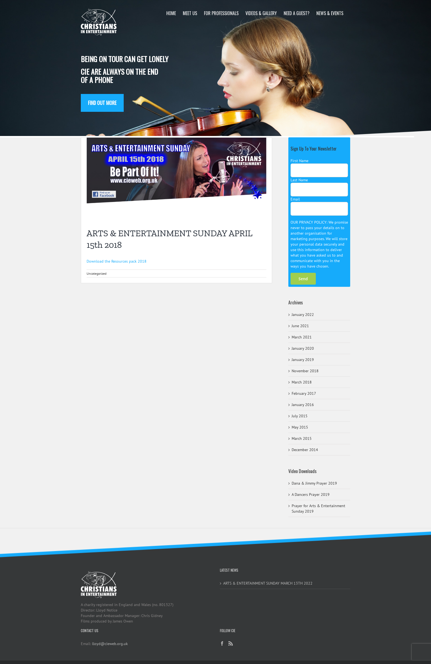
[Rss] (230, 643)
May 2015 (300, 427)
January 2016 (303, 404)
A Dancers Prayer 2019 (311, 494)
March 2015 (302, 438)
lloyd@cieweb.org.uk (110, 643)
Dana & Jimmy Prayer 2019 (314, 483)
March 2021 (302, 337)
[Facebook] (222, 643)
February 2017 (304, 393)
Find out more (102, 102)
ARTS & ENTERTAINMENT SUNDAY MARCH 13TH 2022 (268, 583)
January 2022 (303, 314)
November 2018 (305, 370)
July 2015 (300, 415)
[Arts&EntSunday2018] (176, 179)
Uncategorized (96, 273)
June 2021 (300, 325)
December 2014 (305, 449)
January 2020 (303, 348)
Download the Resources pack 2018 (117, 261)
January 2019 (303, 359)
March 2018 (302, 382)
